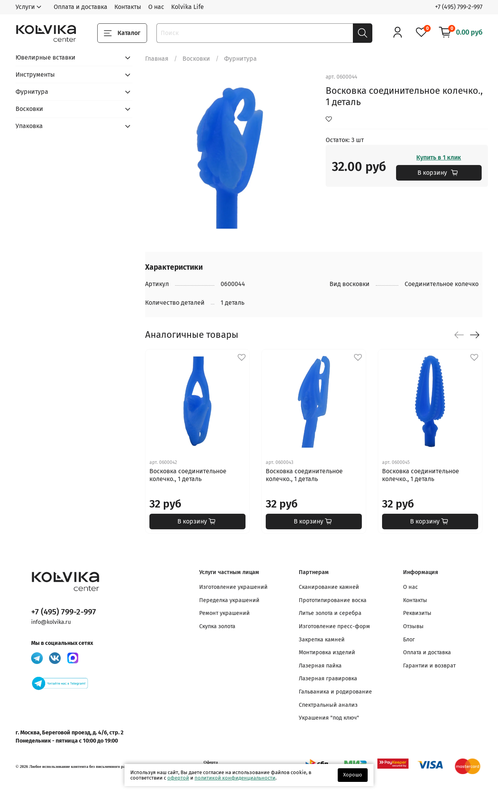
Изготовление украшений (233, 587)
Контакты (127, 7)
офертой (178, 778)
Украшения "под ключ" (329, 718)
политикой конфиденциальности (235, 778)
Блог (409, 639)
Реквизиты (417, 613)
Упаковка (29, 126)
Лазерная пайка (320, 665)
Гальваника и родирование (335, 691)
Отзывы (413, 626)
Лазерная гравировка (328, 678)
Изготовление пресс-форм (334, 626)
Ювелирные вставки (45, 57)
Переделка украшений (229, 600)
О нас (156, 7)
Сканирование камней (329, 587)
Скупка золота (217, 626)
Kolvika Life (187, 7)
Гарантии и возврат (429, 665)
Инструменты (35, 74)
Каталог (122, 33)
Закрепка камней (322, 639)
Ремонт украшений (224, 613)
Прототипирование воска (332, 600)
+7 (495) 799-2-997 (458, 7)
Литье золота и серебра (330, 613)
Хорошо (352, 775)
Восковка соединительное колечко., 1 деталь (187, 475)
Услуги (25, 7)
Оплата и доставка (80, 7)
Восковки (196, 58)
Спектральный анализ (328, 705)
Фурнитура (240, 58)
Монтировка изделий (327, 652)
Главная (156, 58)
